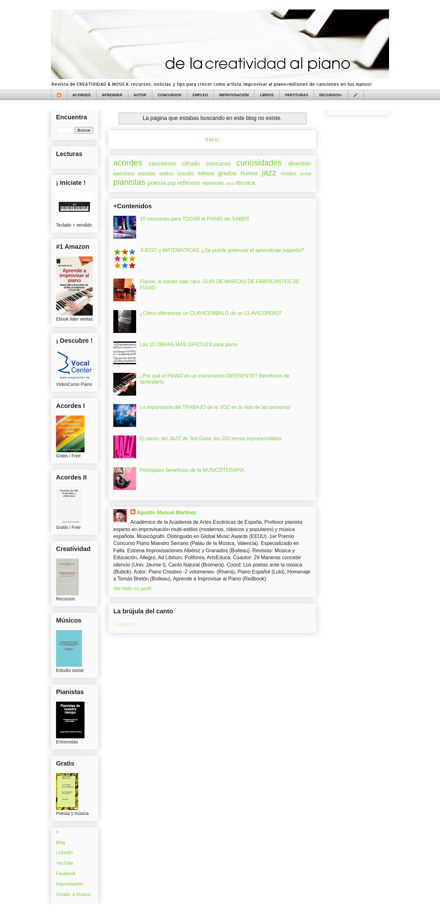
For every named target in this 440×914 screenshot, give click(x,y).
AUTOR (140, 95)
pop (171, 183)
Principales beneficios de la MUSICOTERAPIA (192, 470)
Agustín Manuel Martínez (166, 512)
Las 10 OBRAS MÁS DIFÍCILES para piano (188, 344)
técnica (245, 182)
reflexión (188, 182)
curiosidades (259, 162)
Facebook (65, 873)
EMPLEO (200, 95)
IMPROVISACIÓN (233, 95)
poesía (157, 182)
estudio (186, 173)
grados (227, 173)
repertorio (212, 183)
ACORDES (81, 95)
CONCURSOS (169, 95)
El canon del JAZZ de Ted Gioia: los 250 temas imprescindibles (210, 438)
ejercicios (124, 173)
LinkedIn (64, 852)
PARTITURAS (296, 95)
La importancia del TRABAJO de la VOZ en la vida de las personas (215, 407)
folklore (206, 173)
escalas (146, 173)
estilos (166, 173)
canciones (162, 163)
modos (288, 173)
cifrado (191, 163)
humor (249, 173)
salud (230, 183)
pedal (305, 173)
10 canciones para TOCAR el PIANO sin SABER (194, 219)
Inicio (212, 139)
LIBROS (266, 95)
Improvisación (69, 883)
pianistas (129, 182)
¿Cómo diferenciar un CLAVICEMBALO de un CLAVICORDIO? (210, 313)
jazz (269, 172)
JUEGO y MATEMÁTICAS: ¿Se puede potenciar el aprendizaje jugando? (222, 250)
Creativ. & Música (73, 894)
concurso (218, 163)
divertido (299, 163)
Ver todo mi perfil (132, 588)
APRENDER (112, 95)
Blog (60, 842)
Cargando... (126, 624)
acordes (127, 162)
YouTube (64, 863)
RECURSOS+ (330, 95)
